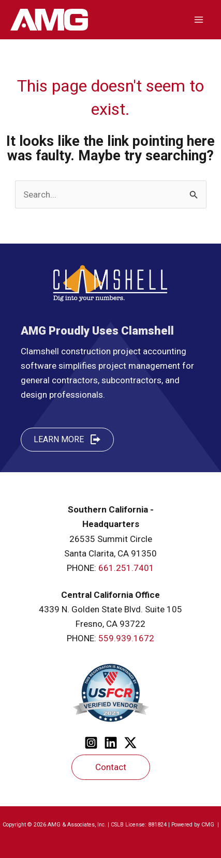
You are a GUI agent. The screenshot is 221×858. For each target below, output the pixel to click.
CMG (208, 824)
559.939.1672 (126, 638)
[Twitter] (130, 742)
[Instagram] (91, 742)
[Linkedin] (110, 742)
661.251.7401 (126, 568)
